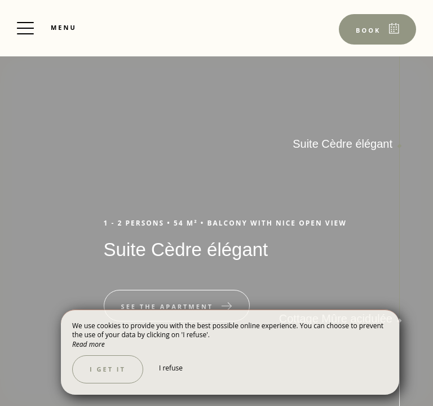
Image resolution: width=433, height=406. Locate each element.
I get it (108, 369)
